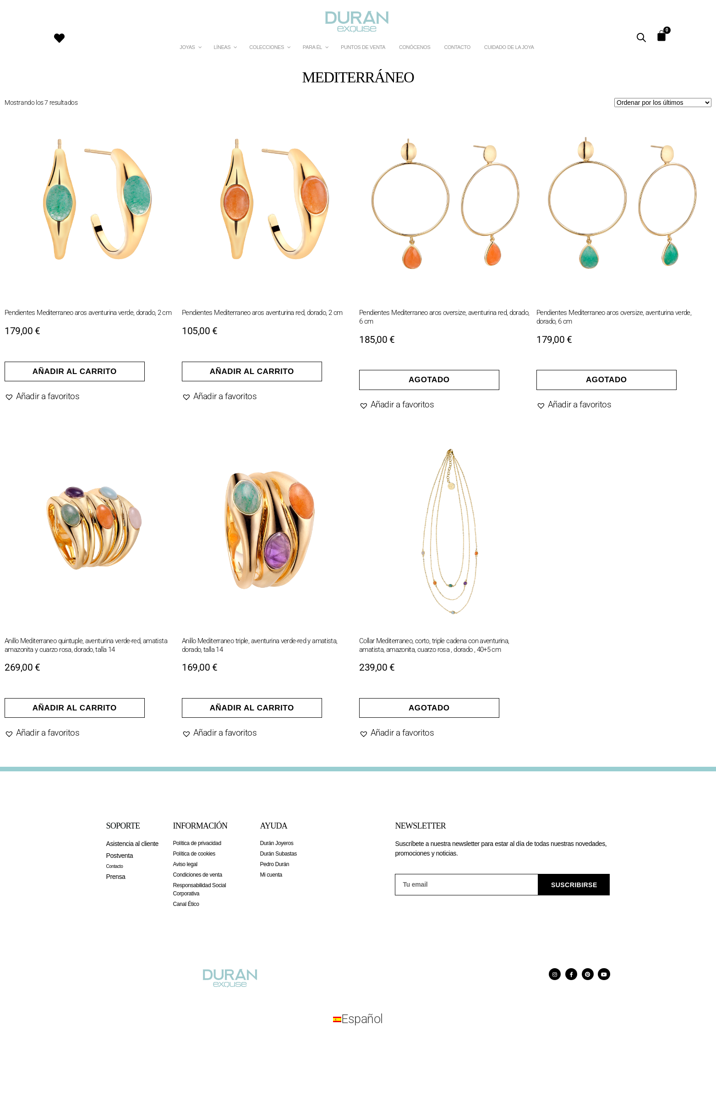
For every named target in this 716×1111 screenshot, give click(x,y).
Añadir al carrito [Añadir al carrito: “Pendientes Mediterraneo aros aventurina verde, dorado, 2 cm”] (75, 371)
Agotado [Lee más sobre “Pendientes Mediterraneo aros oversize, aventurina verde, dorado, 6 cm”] (606, 379)
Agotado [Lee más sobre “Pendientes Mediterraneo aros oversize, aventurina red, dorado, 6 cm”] (429, 379)
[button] (42, 396)
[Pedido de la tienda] (662, 102)
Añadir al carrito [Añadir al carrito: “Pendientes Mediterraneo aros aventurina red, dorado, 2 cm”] (252, 371)
